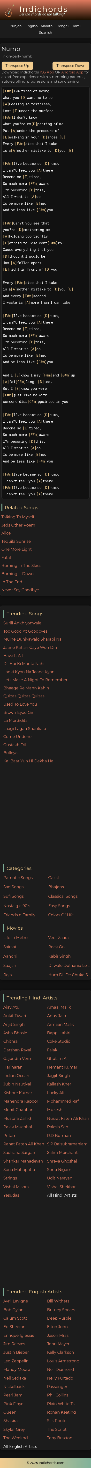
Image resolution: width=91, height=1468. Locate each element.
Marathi (47, 26)
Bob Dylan (13, 1310)
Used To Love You (20, 704)
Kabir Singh (59, 956)
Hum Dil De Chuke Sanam (69, 975)
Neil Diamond (60, 1369)
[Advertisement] (45, 814)
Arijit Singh (14, 1024)
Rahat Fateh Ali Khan (23, 1144)
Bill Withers (58, 1301)
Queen (9, 1412)
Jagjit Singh (58, 1075)
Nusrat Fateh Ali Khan (68, 1118)
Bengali (63, 26)
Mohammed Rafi (63, 1101)
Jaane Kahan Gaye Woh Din (30, 647)
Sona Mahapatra (19, 1169)
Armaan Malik (60, 1024)
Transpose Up (17, 66)
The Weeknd (15, 1438)
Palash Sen (57, 1127)
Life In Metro (15, 937)
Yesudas (11, 1195)
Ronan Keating (61, 1412)
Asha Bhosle (15, 1033)
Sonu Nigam (59, 1169)
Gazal (53, 877)
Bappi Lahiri (58, 1033)
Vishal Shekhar (61, 1187)
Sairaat (10, 947)
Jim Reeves (14, 1344)
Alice (6, 533)
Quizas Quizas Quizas (24, 696)
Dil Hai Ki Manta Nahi (24, 663)
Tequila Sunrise (16, 541)
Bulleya (10, 753)
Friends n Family (19, 915)
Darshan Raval (17, 1050)
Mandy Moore (16, 1369)
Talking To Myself (17, 517)
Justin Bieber (16, 1352)
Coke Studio (58, 1041)
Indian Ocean (16, 1075)
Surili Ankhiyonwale (22, 623)
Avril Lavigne (15, 1301)
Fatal (6, 557)
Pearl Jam (13, 1395)
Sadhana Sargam (20, 1152)
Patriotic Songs (18, 877)
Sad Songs (13, 887)
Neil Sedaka (14, 1378)
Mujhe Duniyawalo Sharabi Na (32, 639)
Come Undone (17, 736)
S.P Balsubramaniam (67, 1144)
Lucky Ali (55, 1093)
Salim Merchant (62, 1152)
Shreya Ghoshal (62, 1161)
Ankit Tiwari (14, 1015)
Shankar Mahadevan (23, 1161)
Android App (72, 72)
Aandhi (10, 956)
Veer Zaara (58, 937)
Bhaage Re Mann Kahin (26, 688)
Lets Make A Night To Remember (35, 680)
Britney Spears (61, 1310)
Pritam (9, 1135)
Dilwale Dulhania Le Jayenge (69, 965)
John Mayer (58, 1344)
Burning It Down (17, 573)
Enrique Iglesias (18, 1335)
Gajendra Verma (19, 1058)
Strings (10, 1178)
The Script (57, 1429)
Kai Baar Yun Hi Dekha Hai (28, 761)
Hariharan (13, 1067)
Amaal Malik (59, 1007)
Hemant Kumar (62, 1067)
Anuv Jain (56, 1015)
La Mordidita (15, 720)
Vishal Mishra (16, 1187)
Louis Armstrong (63, 1361)
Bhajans (56, 887)
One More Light (16, 549)
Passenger (57, 1386)
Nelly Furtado (60, 1378)
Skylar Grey (14, 1429)
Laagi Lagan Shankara (24, 728)
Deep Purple (59, 1318)
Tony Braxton (59, 1438)
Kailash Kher (59, 1084)
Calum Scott (15, 1318)
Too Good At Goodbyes (25, 631)
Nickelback (14, 1386)
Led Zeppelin (16, 1361)
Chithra (10, 1041)
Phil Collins (57, 1395)
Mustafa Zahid (17, 1118)
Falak (52, 1050)
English (31, 26)
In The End (11, 582)
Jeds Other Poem (18, 525)
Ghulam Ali (57, 1058)
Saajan (9, 965)
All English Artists (20, 1446)
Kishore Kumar (17, 1093)
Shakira (10, 1420)
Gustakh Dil (14, 745)
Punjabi (16, 26)
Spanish (45, 32)
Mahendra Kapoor (20, 1101)
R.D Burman (59, 1135)
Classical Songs (62, 896)
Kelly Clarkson (60, 1352)
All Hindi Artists (62, 1195)
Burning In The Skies (21, 565)
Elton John (57, 1326)
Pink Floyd (13, 1404)
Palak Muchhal (17, 1127)
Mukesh (54, 1109)
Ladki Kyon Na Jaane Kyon (29, 672)
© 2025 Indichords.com (45, 1463)
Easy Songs (59, 906)
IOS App (47, 72)
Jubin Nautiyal (17, 1084)
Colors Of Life (61, 915)
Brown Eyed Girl (18, 712)
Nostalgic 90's (16, 906)
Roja (7, 975)
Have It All (13, 655)
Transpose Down (70, 66)
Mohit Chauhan (18, 1109)
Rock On (56, 947)
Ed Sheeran (14, 1326)
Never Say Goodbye (20, 590)
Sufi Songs (13, 896)
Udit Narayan (59, 1178)
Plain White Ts (60, 1404)
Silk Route (56, 1420)
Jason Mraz (57, 1335)
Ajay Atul (12, 1007)
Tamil (76, 26)
